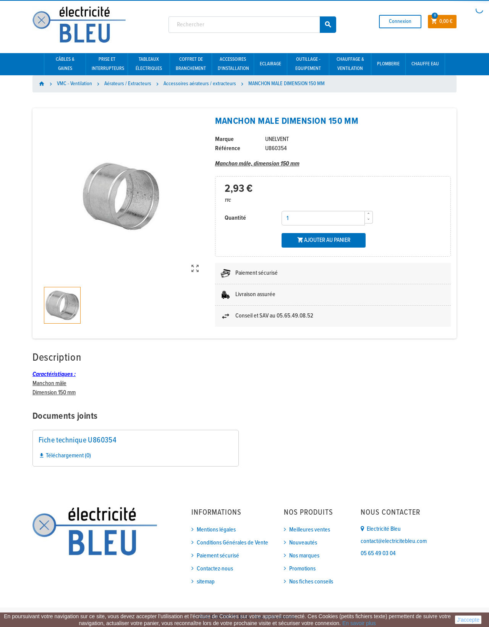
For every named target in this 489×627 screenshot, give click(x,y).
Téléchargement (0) (65, 456)
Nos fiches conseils (311, 582)
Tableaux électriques (149, 64)
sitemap (206, 582)
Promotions (302, 569)
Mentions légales (216, 530)
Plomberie (388, 64)
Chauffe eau (425, 64)
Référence (227, 148)
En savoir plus (359, 623)
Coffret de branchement (191, 64)
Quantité (235, 218)
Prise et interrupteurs (108, 64)
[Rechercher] (252, 24)
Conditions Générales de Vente (232, 543)
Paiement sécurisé (218, 556)
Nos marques (304, 556)
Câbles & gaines (65, 64)
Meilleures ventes (309, 530)
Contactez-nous (215, 569)
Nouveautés (303, 543)
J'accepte (468, 620)
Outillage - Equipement (308, 64)
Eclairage (270, 64)
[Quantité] (323, 218)
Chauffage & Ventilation (350, 64)
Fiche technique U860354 (78, 441)
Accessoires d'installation (233, 64)
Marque (224, 139)
